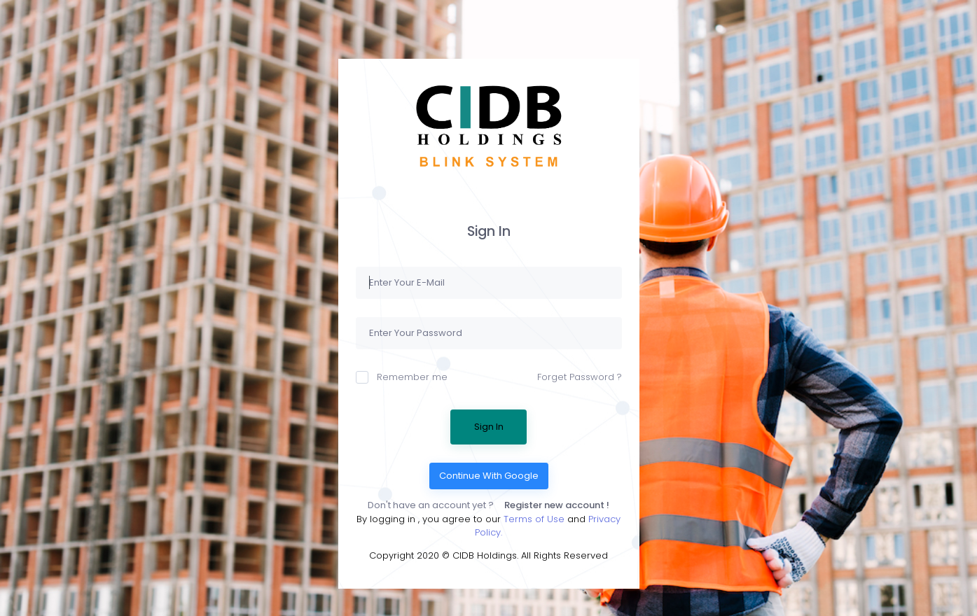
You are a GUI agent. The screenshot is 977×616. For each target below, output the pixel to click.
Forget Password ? (579, 377)
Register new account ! (556, 505)
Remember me (402, 377)
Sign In (489, 426)
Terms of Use (535, 519)
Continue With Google (489, 475)
